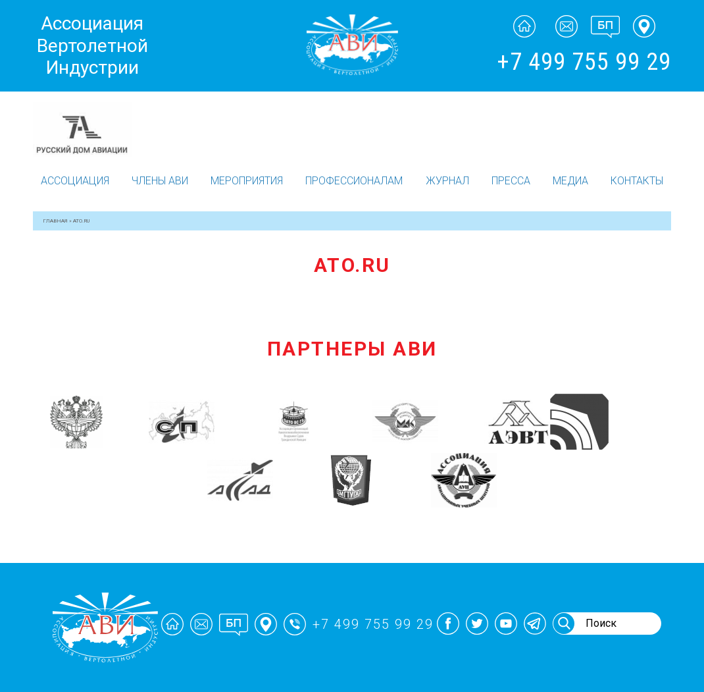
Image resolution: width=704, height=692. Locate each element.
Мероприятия (247, 180)
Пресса (510, 180)
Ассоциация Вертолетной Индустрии (92, 45)
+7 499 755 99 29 (584, 62)
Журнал (447, 180)
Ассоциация (75, 180)
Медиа (570, 180)
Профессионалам (354, 180)
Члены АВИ (160, 180)
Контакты (637, 180)
